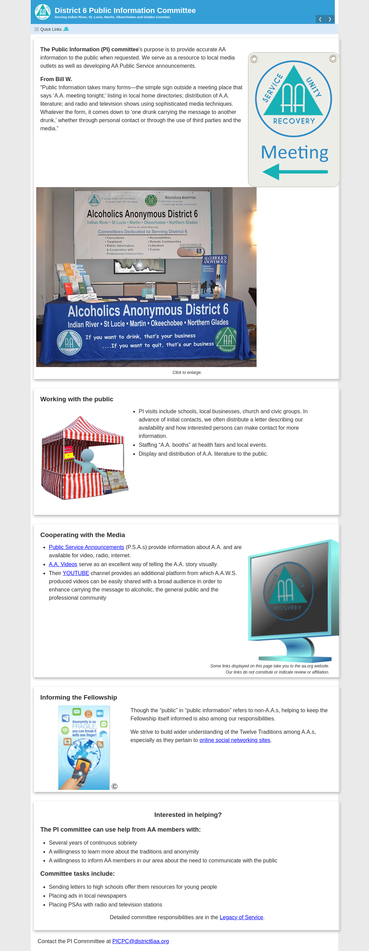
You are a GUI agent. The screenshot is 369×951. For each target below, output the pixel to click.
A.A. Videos (63, 564)
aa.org (307, 666)
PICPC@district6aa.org (140, 941)
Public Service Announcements (86, 547)
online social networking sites (235, 740)
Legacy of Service (241, 917)
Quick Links (51, 29)
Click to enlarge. (187, 372)
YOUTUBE (76, 573)
